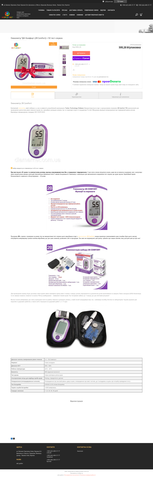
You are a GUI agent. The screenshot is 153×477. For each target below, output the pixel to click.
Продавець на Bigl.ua (76, 473)
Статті (65, 15)
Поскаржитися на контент (71, 475)
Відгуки (103, 10)
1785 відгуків (109, 1)
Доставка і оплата (76, 10)
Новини (72, 15)
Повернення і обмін (91, 10)
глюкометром (86, 236)
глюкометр (21, 108)
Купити (82, 53)
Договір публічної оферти (94, 15)
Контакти (111, 10)
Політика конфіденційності (88, 475)
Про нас (64, 10)
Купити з (82, 58)
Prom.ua (86, 471)
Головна (41, 10)
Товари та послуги (53, 10)
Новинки (80, 15)
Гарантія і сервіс (55, 15)
